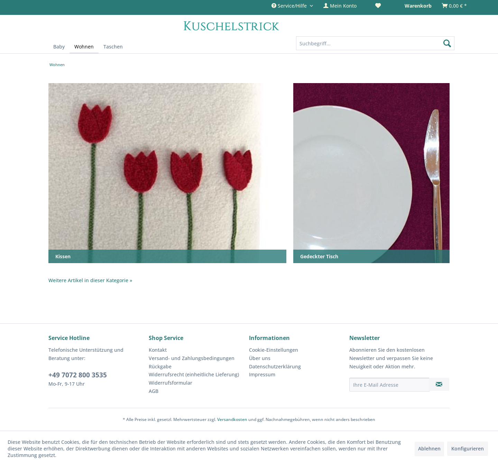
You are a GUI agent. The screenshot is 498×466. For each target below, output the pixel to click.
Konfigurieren (467, 448)
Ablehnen (429, 448)
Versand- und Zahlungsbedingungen (191, 358)
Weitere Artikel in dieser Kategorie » (90, 280)
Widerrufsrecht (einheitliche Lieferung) (194, 374)
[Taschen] (113, 47)
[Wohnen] (84, 47)
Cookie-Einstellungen (273, 350)
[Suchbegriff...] (375, 43)
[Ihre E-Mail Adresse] (389, 385)
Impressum (262, 374)
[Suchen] (447, 43)
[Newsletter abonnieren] (439, 384)
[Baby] (59, 47)
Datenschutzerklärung (275, 366)
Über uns (259, 358)
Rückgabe (160, 366)
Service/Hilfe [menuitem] (289, 5)
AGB (153, 391)
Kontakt (158, 350)
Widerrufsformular (170, 382)
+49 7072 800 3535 (77, 374)
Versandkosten (232, 419)
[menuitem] (344, 5)
